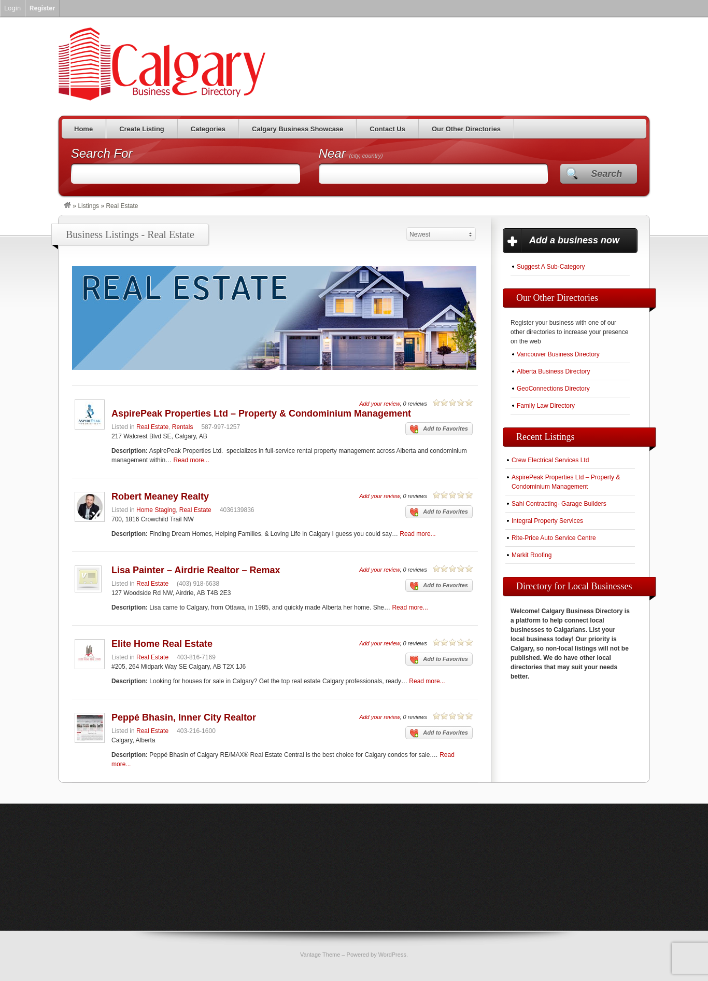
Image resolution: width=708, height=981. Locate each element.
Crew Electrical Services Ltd (550, 460)
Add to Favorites (439, 429)
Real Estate (152, 427)
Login (12, 8)
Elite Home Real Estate (162, 644)
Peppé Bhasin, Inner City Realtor (183, 717)
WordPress (392, 954)
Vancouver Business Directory (558, 354)
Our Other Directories (466, 129)
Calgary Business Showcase (297, 129)
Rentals (182, 427)
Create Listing (141, 129)
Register (42, 8)
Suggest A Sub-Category (551, 266)
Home (83, 129)
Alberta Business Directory (553, 371)
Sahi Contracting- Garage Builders (559, 503)
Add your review (379, 403)
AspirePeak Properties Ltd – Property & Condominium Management (261, 413)
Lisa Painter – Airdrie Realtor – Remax (195, 570)
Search (606, 174)
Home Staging (156, 510)
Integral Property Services (547, 520)
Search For (102, 153)
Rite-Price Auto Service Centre (554, 538)
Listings (88, 206)
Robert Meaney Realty (160, 496)
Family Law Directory (546, 405)
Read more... (191, 460)
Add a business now (574, 240)
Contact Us (387, 129)
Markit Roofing (531, 555)
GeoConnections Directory (553, 388)
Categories (208, 129)
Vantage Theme (320, 954)
